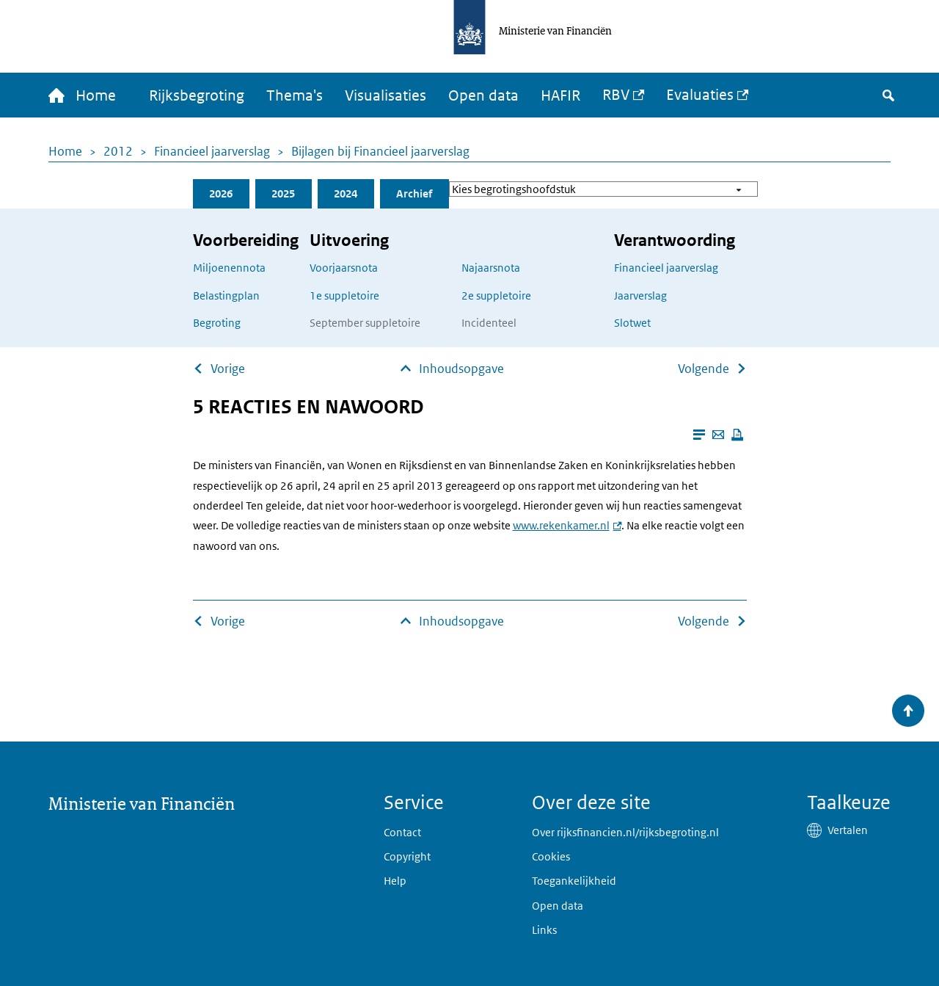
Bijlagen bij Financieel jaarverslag (380, 151)
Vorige (228, 368)
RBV (615, 95)
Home (65, 151)
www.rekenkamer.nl (561, 525)
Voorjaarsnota (344, 268)
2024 (345, 193)
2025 (283, 193)
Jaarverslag (640, 295)
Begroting (217, 323)
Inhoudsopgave (461, 368)
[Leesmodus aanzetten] (699, 435)
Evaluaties (700, 95)
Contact (402, 832)
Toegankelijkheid (574, 881)
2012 (118, 151)
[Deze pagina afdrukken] (737, 435)
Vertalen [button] (847, 830)
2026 (221, 193)
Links (544, 930)
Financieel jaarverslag (212, 151)
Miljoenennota (229, 268)
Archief (414, 193)
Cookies (551, 856)
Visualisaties (385, 95)
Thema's (294, 95)
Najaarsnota (490, 268)
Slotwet (632, 323)
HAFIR (560, 95)
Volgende (703, 368)
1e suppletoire (344, 295)
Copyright (407, 856)
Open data (483, 95)
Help (395, 881)
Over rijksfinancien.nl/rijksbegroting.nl (625, 832)
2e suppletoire (496, 295)
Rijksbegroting (196, 95)
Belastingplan (226, 295)
